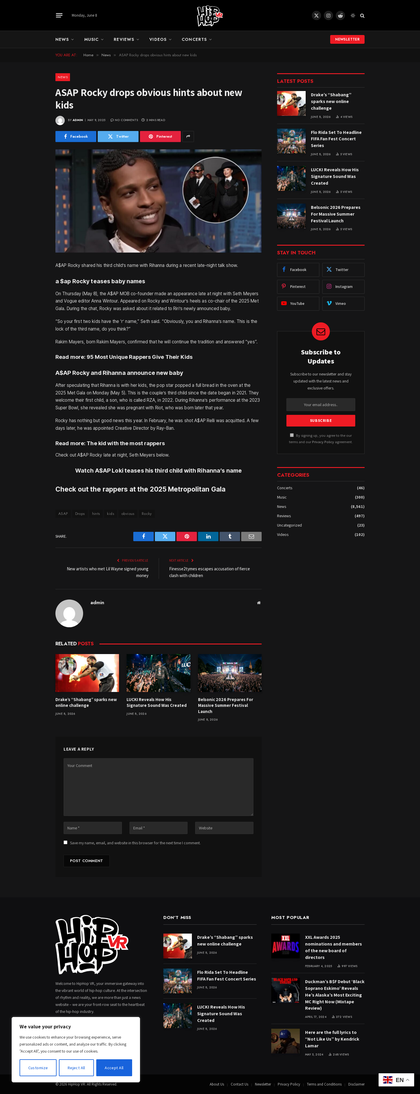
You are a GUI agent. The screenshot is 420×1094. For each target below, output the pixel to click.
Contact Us (239, 1084)
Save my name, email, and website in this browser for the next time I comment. (135, 842)
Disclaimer (356, 1084)
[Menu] (59, 15)
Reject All (76, 1067)
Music (91, 39)
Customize (38, 1067)
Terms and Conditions (324, 1084)
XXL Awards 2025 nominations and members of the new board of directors (333, 947)
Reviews (124, 39)
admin (78, 120)
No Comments (124, 120)
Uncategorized (289, 525)
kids (110, 513)
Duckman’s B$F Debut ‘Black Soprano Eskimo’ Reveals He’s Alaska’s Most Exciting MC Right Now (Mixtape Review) (335, 994)
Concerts (194, 39)
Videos (158, 39)
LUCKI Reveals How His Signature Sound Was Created (157, 702)
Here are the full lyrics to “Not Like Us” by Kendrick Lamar (332, 1039)
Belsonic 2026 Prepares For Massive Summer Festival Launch (225, 705)
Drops (80, 513)
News (62, 39)
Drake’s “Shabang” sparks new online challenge (86, 702)
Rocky (147, 513)
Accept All (114, 1067)
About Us (217, 1084)
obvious (127, 513)
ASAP (63, 513)
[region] (76, 1049)
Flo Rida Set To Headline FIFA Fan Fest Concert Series (336, 139)
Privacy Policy (323, 441)
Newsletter (347, 39)
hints (96, 513)
